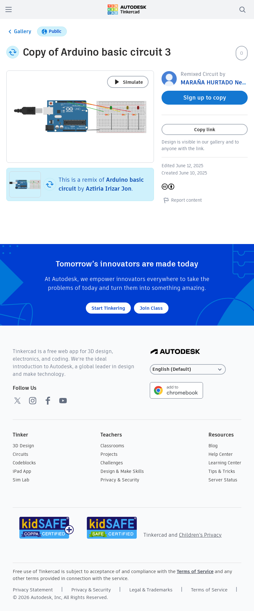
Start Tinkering (108, 308)
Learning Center (224, 463)
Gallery (18, 31)
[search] (242, 9)
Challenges (111, 463)
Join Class (151, 308)
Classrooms (112, 446)
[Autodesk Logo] (175, 352)
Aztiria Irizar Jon (108, 188)
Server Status (222, 480)
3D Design (23, 446)
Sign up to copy (204, 97)
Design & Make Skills (122, 471)
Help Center (220, 454)
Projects (108, 454)
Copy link (204, 129)
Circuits (20, 454)
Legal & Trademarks (151, 589)
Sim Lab (21, 480)
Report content (182, 200)
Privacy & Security (119, 480)
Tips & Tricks (221, 471)
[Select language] (187, 369)
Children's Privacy (200, 535)
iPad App (22, 471)
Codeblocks (24, 463)
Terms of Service (195, 571)
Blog (213, 446)
